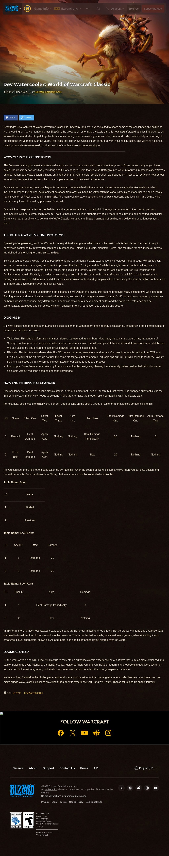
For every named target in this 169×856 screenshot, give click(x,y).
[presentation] (12, 9)
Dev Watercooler (33, 693)
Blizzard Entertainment (48, 91)
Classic (17, 693)
